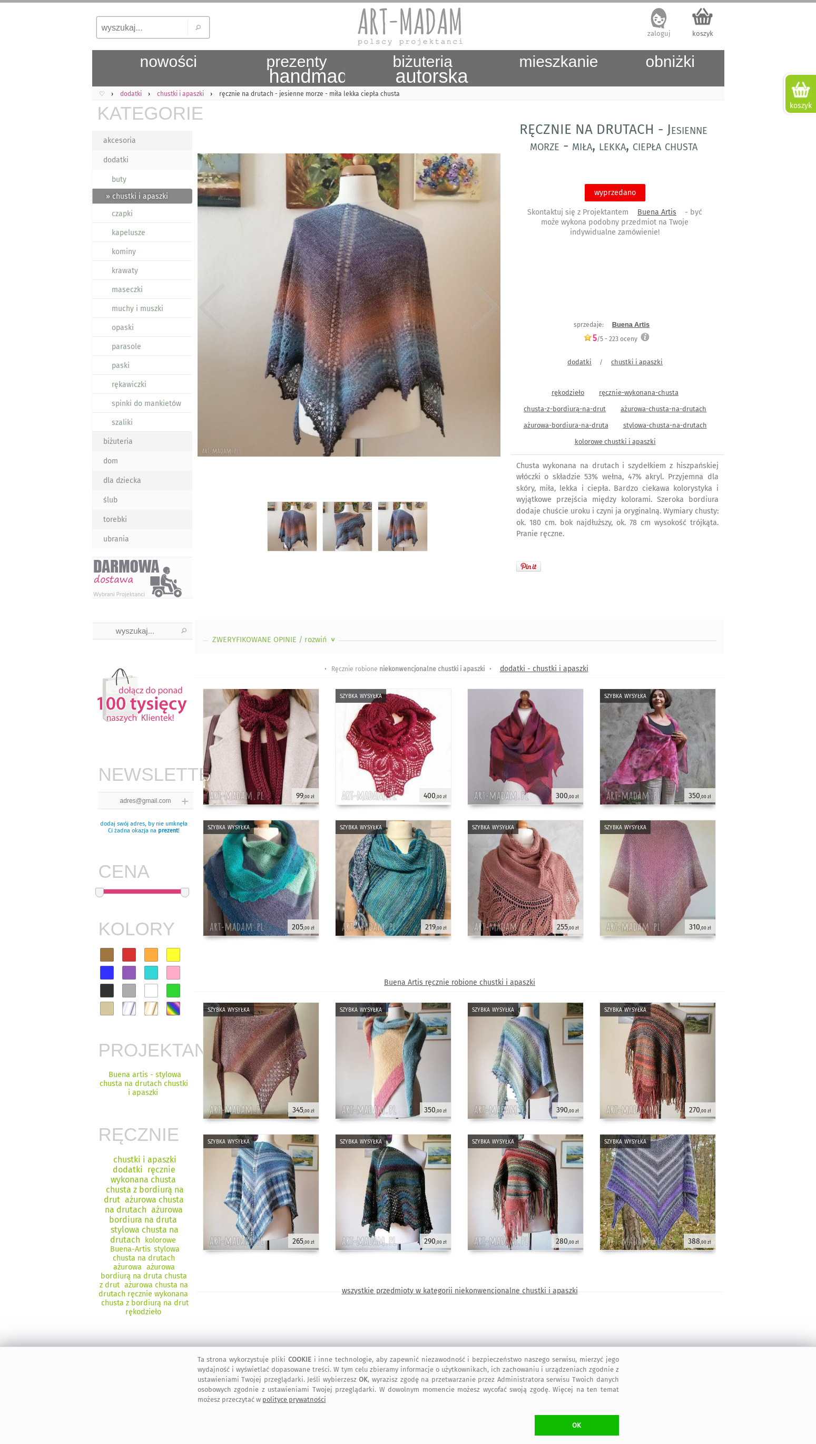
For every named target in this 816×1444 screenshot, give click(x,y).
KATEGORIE (144, 113)
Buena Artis (656, 212)
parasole (126, 346)
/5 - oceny (610, 338)
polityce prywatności (294, 1399)
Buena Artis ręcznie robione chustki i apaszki (459, 982)
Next (483, 307)
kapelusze (128, 232)
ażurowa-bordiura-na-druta (566, 425)
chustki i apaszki (637, 362)
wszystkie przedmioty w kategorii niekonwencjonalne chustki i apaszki (460, 1290)
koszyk (702, 33)
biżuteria (118, 441)
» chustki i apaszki (137, 196)
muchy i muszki (137, 308)
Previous (212, 307)
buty (119, 179)
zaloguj (659, 33)
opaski (123, 327)
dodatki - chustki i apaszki (544, 668)
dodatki (116, 160)
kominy (124, 251)
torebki (115, 519)
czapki (122, 213)
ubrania (116, 539)
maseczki (127, 289)
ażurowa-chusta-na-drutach (663, 409)
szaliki (122, 422)
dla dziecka (122, 480)
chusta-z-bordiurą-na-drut (565, 409)
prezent (168, 830)
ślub (110, 500)
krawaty (125, 270)
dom (110, 461)
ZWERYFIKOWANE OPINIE (274, 639)
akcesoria (119, 140)
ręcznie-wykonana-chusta (639, 392)
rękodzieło (568, 392)
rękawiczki (129, 384)
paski (121, 365)
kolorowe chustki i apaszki (615, 441)
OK (576, 1425)
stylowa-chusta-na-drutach (665, 425)
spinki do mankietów (146, 403)
